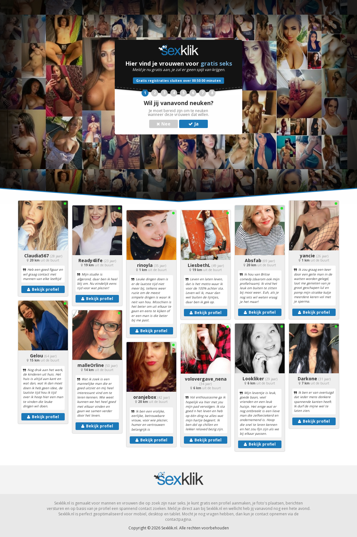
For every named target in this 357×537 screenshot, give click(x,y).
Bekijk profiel (43, 289)
